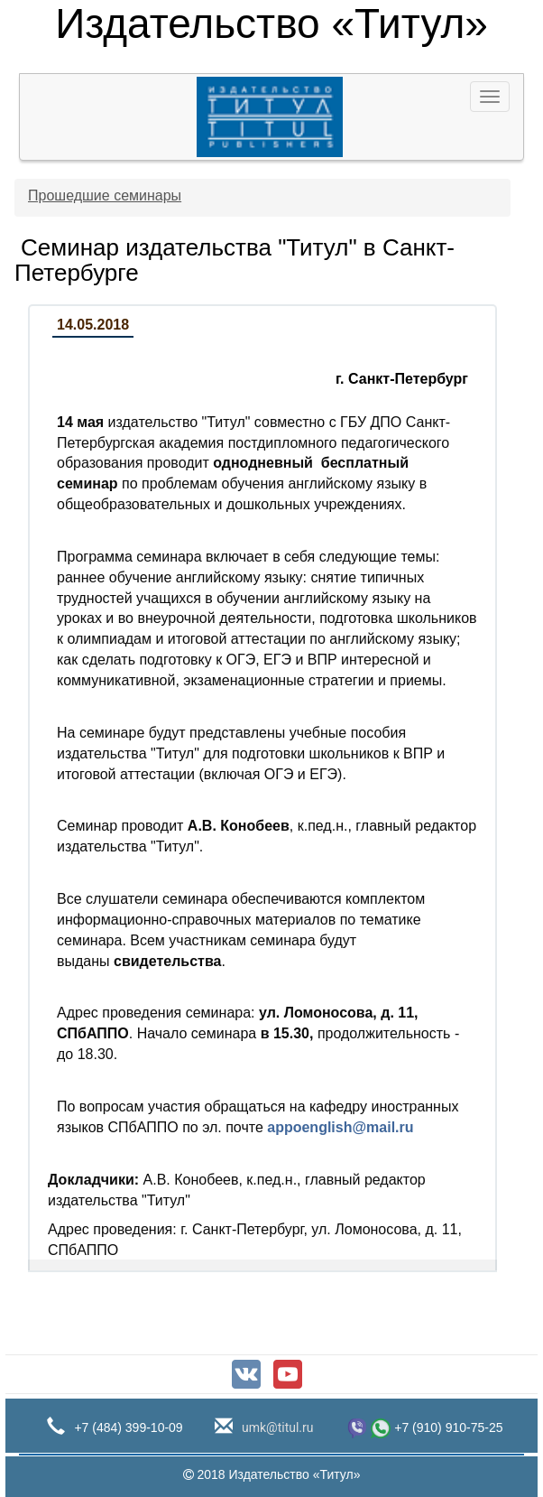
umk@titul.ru (276, 1427)
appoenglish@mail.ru (340, 1127)
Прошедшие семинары (104, 195)
